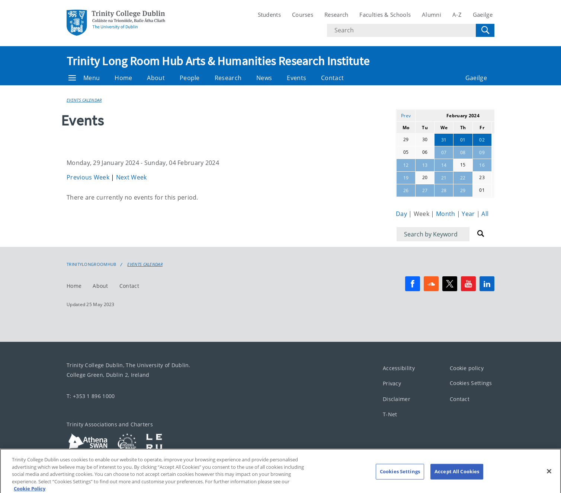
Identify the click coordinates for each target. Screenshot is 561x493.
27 (425, 190)
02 (482, 140)
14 (444, 165)
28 (444, 190)
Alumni (431, 14)
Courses (302, 14)
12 (406, 165)
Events (296, 78)
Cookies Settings (471, 383)
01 (463, 140)
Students (269, 14)
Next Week (131, 177)
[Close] (549, 482)
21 (444, 178)
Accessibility (399, 368)
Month (446, 214)
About (156, 78)
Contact (332, 78)
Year (469, 214)
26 (406, 190)
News (264, 78)
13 (425, 165)
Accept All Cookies (457, 482)
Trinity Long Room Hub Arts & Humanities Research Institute (218, 61)
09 (482, 152)
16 (482, 165)
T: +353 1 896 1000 (91, 396)
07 (444, 152)
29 (463, 190)
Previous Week (89, 177)
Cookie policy (467, 368)
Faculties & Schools (385, 14)
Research (336, 14)
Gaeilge (483, 14)
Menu (84, 78)
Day (402, 214)
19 (406, 178)
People (190, 78)
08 (463, 152)
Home (123, 78)
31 (444, 140)
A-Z (457, 14)
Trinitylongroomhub (91, 264)
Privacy (392, 383)
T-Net (390, 414)
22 (463, 178)
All (484, 214)
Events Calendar (84, 100)
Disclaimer (396, 399)
